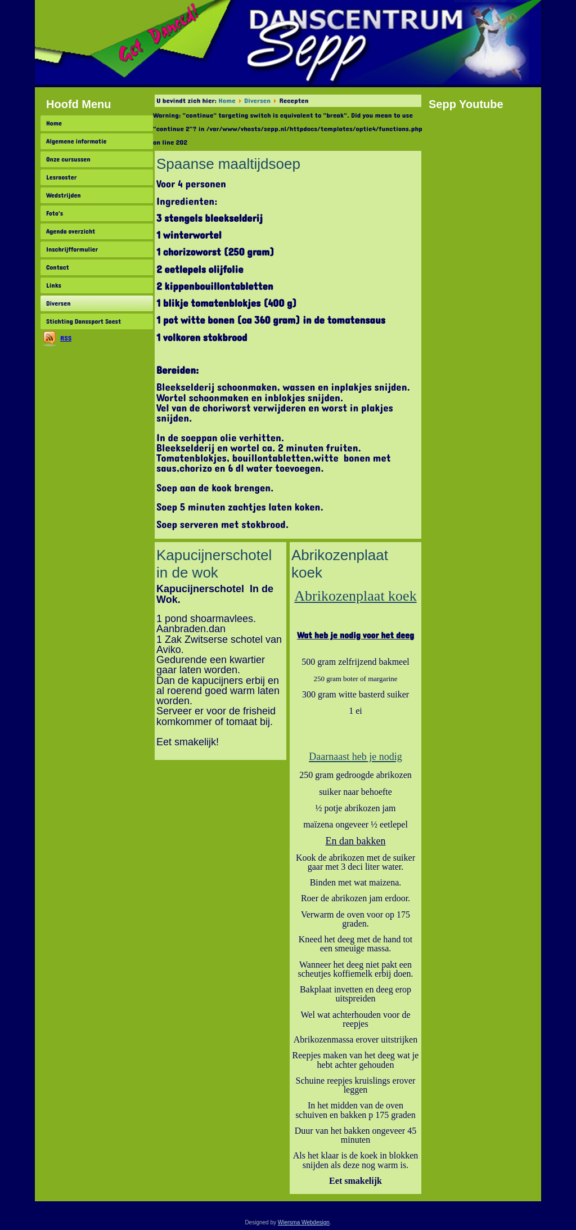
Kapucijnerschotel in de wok (214, 564)
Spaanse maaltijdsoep (228, 163)
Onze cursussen (68, 159)
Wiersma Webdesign (304, 1222)
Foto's (54, 213)
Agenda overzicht (70, 231)
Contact (57, 267)
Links (53, 285)
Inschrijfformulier (72, 249)
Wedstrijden (63, 195)
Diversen (58, 303)
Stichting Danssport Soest (83, 321)
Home (54, 123)
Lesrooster (61, 177)
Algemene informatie (76, 141)
